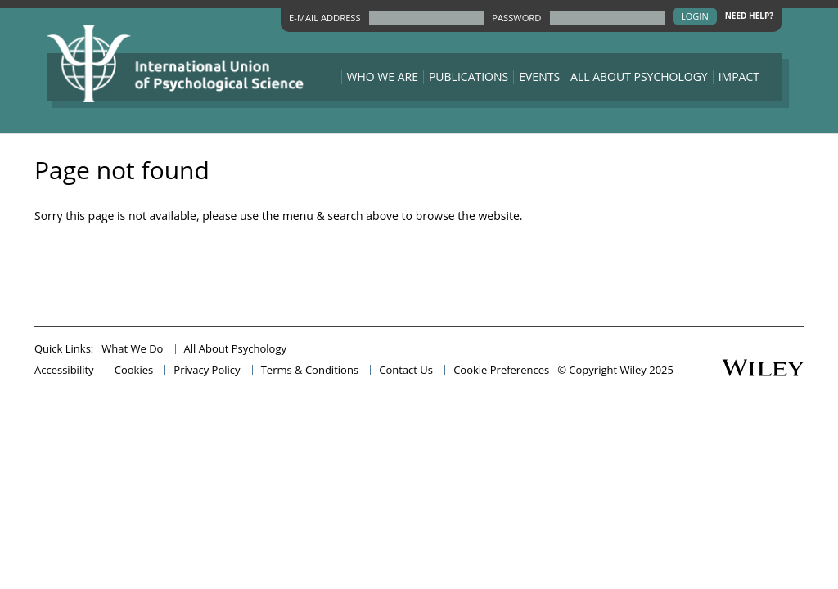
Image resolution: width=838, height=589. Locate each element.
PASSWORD (516, 17)
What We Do (132, 349)
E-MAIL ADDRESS (325, 17)
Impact (739, 77)
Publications (468, 77)
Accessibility (64, 370)
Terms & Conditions (309, 370)
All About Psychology (639, 77)
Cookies (134, 370)
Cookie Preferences (501, 370)
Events (539, 77)
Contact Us (406, 370)
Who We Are (382, 77)
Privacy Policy (206, 370)
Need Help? (749, 16)
